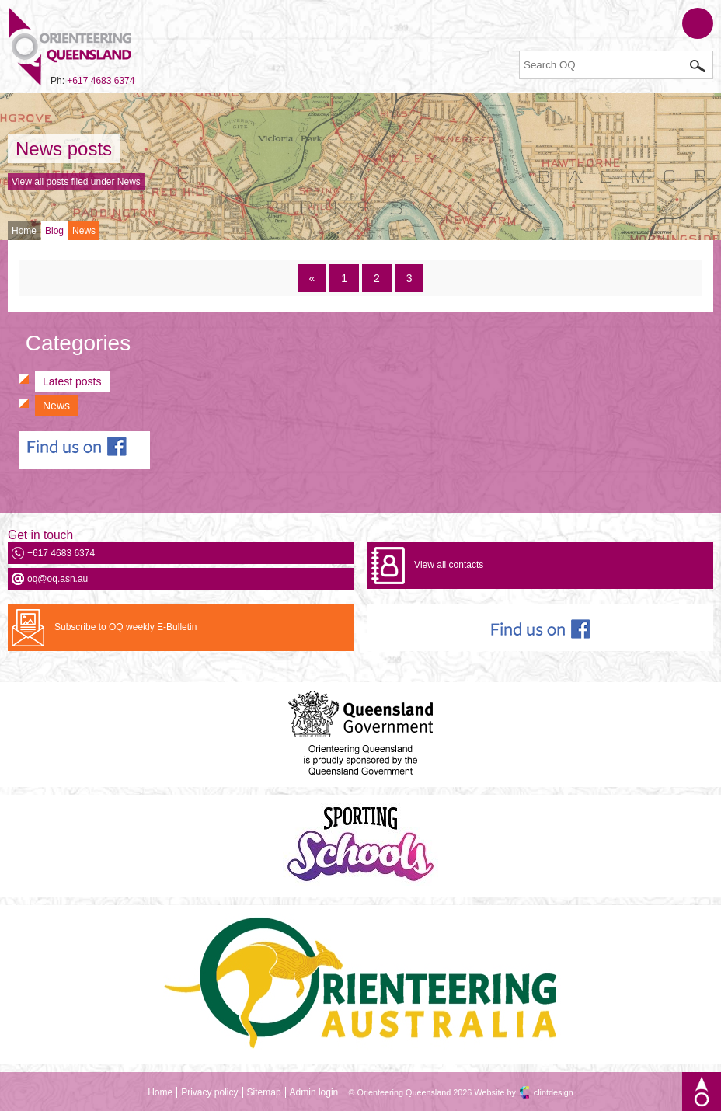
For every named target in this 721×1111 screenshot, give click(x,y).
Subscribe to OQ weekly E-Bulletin (125, 627)
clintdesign (553, 1092)
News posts (64, 148)
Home (24, 230)
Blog (54, 230)
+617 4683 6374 (100, 80)
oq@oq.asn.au (57, 578)
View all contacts (448, 564)
